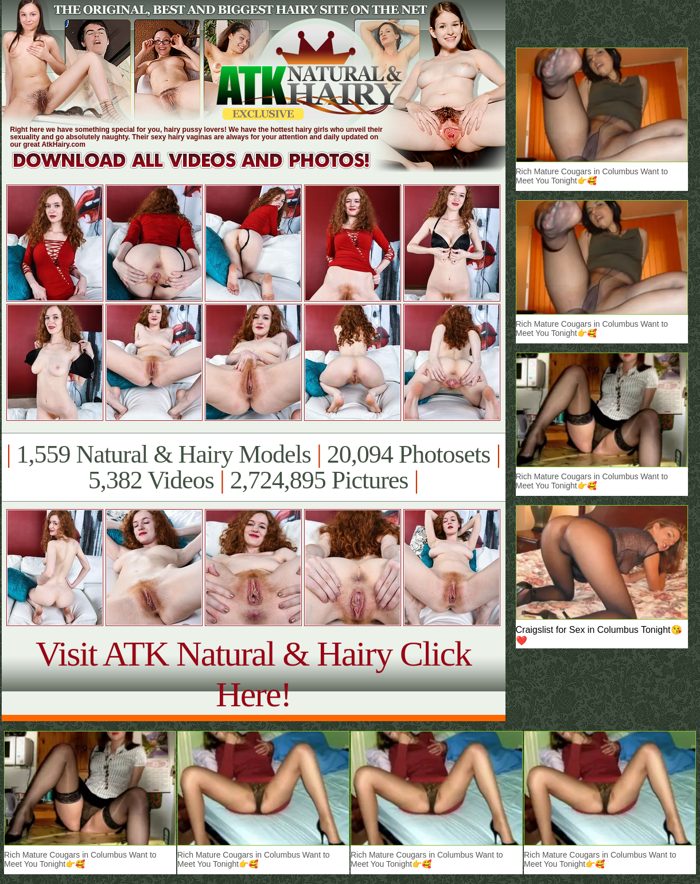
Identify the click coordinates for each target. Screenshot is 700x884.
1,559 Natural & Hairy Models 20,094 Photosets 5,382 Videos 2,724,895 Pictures (253, 467)
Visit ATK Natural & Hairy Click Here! (253, 674)
